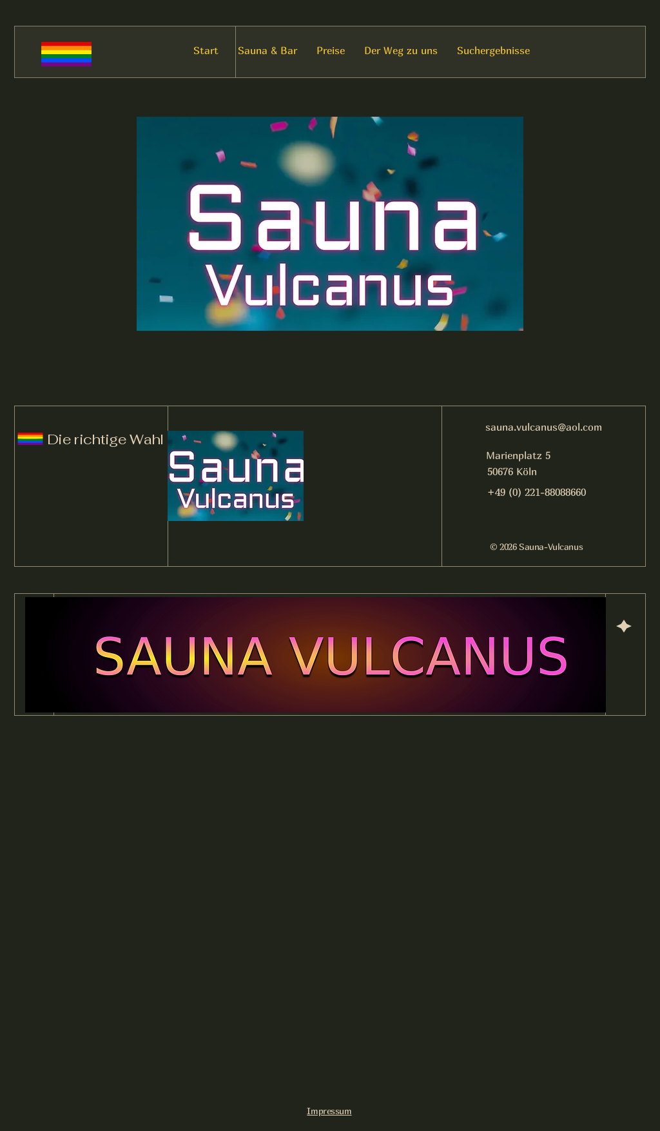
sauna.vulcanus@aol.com (543, 426)
